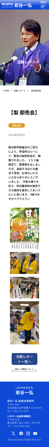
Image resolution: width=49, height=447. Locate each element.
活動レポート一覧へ (24, 361)
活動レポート (19, 90)
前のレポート (21, 371)
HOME (6, 90)
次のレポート (28, 371)
